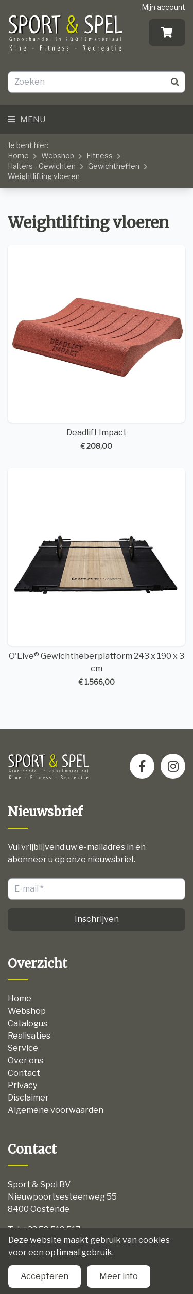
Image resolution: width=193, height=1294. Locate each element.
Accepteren (44, 1276)
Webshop (57, 155)
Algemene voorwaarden (55, 1110)
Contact (24, 1073)
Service (23, 1048)
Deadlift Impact (96, 348)
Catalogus (27, 1023)
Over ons (25, 1060)
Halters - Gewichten (42, 165)
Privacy (22, 1085)
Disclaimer (28, 1098)
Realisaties (29, 1036)
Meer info (118, 1276)
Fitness (99, 155)
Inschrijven (97, 919)
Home (18, 155)
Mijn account (163, 7)
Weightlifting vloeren (44, 176)
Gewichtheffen (113, 165)
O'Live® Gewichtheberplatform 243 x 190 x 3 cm (96, 577)
